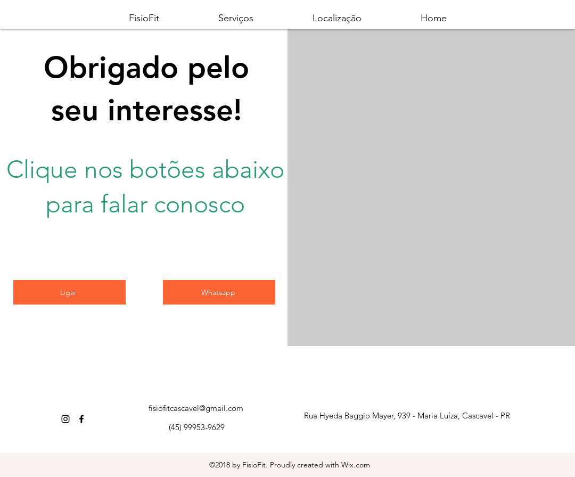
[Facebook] (81, 419)
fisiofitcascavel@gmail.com (196, 408)
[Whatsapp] (219, 292)
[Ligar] (69, 292)
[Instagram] (65, 419)
